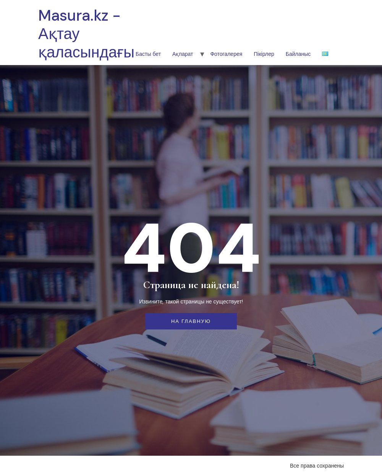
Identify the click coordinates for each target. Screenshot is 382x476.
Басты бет (148, 54)
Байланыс (298, 54)
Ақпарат (182, 54)
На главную (191, 321)
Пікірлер (264, 54)
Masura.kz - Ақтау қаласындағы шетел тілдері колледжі (86, 61)
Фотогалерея (226, 54)
